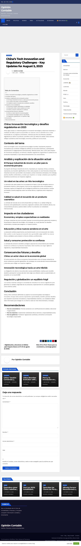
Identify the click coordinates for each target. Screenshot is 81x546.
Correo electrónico (8, 441)
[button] (76, 22)
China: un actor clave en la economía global (18, 113)
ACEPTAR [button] (76, 543)
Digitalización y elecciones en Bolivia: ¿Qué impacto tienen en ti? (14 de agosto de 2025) (17, 347)
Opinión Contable (18, 71)
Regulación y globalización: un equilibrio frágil (19, 116)
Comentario (6, 402)
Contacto (77, 535)
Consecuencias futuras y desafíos (14, 111)
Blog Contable (71, 535)
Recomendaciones (10, 119)
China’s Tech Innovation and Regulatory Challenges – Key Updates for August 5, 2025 (25, 62)
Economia (50, 20)
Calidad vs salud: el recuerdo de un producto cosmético (21, 103)
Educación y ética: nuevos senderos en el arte (19, 108)
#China (22, 72)
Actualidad (40, 20)
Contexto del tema (10, 96)
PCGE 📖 (5, 24)
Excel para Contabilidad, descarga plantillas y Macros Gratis (65, 538)
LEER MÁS (69, 543)
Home (62, 535)
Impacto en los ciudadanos (13, 104)
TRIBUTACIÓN (67, 110)
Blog (65, 535)
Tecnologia (9, 55)
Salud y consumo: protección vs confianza (18, 109)
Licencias (66, 86)
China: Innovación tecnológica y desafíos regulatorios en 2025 (22, 94)
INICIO (8, 20)
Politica (16, 20)
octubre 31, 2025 (9, 492)
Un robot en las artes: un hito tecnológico (18, 101)
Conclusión (9, 118)
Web (4, 450)
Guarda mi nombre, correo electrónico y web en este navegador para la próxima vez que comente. (28, 462)
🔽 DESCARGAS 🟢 (62, 20)
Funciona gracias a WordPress (8, 539)
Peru (31, 20)
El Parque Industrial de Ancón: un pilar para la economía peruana (23, 99)
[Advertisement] (40, 37)
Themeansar (27, 539)
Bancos (65, 69)
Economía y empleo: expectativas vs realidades (19, 106)
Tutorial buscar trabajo (70, 113)
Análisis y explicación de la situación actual (17, 98)
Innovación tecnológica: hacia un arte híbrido (18, 114)
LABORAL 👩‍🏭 (67, 82)
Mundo (24, 20)
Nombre (5, 432)
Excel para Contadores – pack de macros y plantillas (57, 540)
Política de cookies (75, 540)
